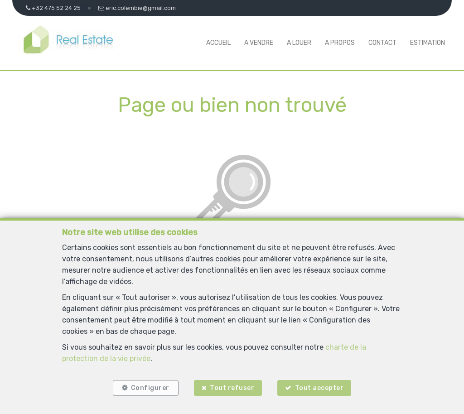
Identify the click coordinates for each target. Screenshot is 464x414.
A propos (340, 43)
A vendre (258, 43)
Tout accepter (319, 388)
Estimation (427, 43)
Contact (382, 43)
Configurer (150, 388)
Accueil (218, 43)
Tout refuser (232, 388)
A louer (299, 43)
